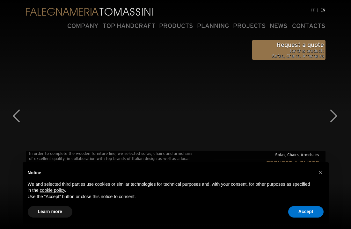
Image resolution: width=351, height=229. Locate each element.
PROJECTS (249, 25)
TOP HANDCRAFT (129, 25)
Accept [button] (305, 211)
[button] (320, 172)
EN (322, 10)
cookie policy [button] (52, 190)
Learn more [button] (50, 211)
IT (313, 10)
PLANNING (213, 25)
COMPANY (83, 25)
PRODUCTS (176, 25)
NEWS (279, 25)
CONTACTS (308, 25)
